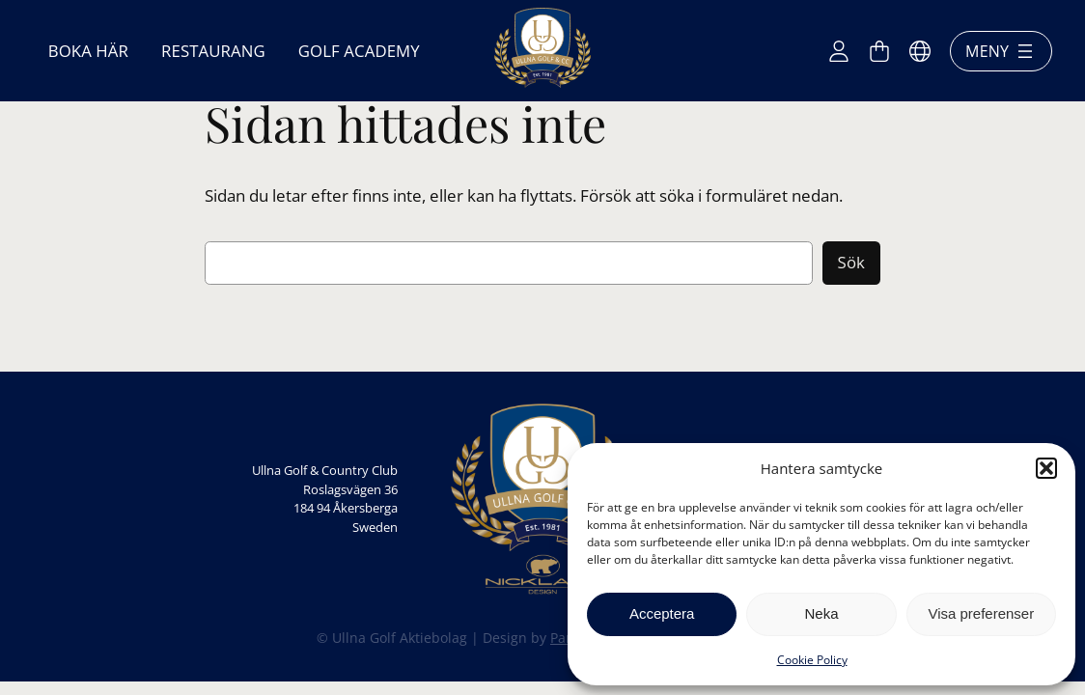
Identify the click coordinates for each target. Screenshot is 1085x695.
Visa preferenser (981, 613)
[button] (1046, 468)
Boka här (88, 51)
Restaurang (213, 51)
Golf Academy (359, 51)
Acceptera (662, 613)
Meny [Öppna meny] (1001, 51)
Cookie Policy (812, 660)
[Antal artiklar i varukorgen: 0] (879, 51)
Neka (821, 613)
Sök (851, 262)
